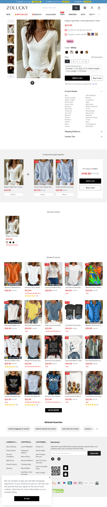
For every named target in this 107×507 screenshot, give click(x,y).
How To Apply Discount (40, 455)
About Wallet (25, 468)
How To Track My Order (41, 468)
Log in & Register (27, 447)
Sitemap (9, 468)
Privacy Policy (11, 450)
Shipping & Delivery (24, 452)
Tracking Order (26, 464)
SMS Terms (10, 460)
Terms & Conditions (10, 455)
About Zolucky (11, 447)
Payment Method (27, 460)
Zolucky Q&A (40, 450)
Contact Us (39, 447)
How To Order (40, 472)
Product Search (11, 464)
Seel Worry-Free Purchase (26, 473)
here (18, 489)
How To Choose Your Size (41, 462)
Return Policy (25, 456)
